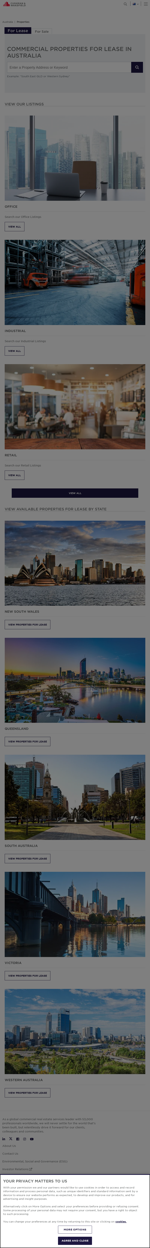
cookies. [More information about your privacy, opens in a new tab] (121, 1221)
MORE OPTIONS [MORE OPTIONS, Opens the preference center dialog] (75, 1229)
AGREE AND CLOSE (75, 1240)
